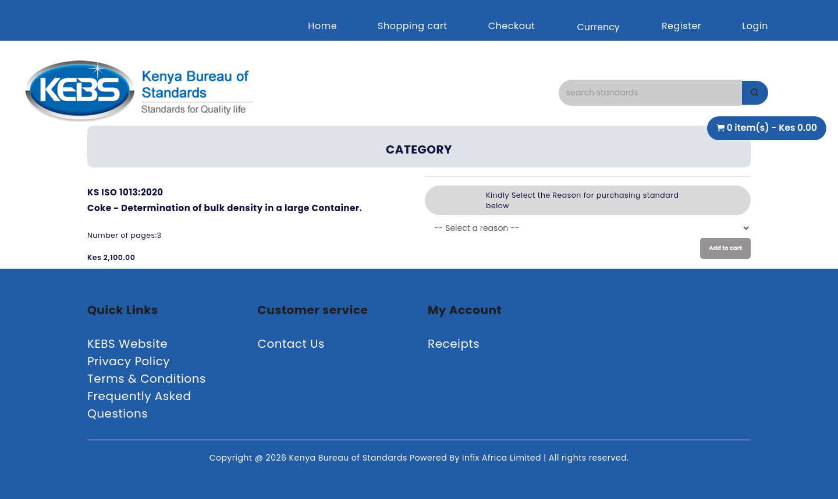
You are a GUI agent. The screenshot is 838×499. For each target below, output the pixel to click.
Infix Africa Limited (503, 458)
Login (755, 26)
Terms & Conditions (146, 378)
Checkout (511, 26)
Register (681, 26)
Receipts (454, 344)
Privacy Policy (128, 361)
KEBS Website (127, 344)
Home (322, 26)
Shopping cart (413, 26)
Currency (598, 27)
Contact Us (291, 344)
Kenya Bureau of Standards (349, 458)
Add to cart (725, 248)
